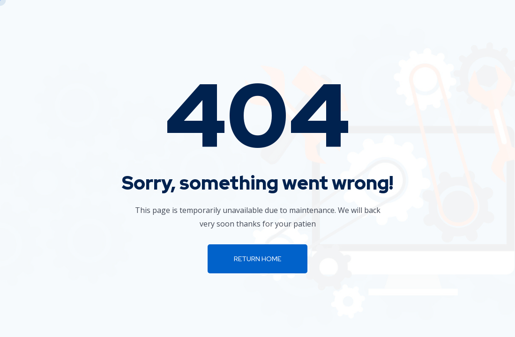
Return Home (257, 259)
